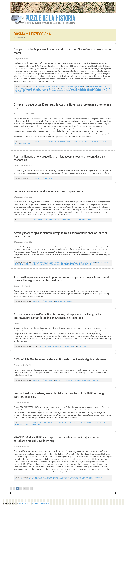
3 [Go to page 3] (20, 488)
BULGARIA (80, 86)
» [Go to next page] (31, 488)
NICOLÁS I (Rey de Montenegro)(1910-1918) (75, 380)
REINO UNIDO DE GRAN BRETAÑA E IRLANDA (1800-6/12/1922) (76, 88)
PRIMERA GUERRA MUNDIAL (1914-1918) (53, 479)
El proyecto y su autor (24, 503)
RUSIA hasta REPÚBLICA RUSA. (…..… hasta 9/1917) (68, 220)
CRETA (34, 346)
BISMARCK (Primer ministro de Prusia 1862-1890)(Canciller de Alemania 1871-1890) (55, 86)
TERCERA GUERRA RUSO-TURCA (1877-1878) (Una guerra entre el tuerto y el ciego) (48, 90)
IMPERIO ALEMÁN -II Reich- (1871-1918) (43, 262)
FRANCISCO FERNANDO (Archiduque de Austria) (67, 423)
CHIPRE (86, 86)
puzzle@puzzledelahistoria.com (40, 503)
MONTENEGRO (59, 380)
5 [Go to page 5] (27, 488)
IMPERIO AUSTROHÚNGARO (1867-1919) (29, 88)
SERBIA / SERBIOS (25, 143)
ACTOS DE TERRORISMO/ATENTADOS (43, 423)
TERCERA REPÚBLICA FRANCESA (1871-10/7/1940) (77, 264)
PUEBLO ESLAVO (69, 479)
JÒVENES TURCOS (78, 142)
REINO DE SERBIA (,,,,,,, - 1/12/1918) (86, 262)
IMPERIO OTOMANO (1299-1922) (49, 88)
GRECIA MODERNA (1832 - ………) (45, 346)
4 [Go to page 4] (24, 488)
